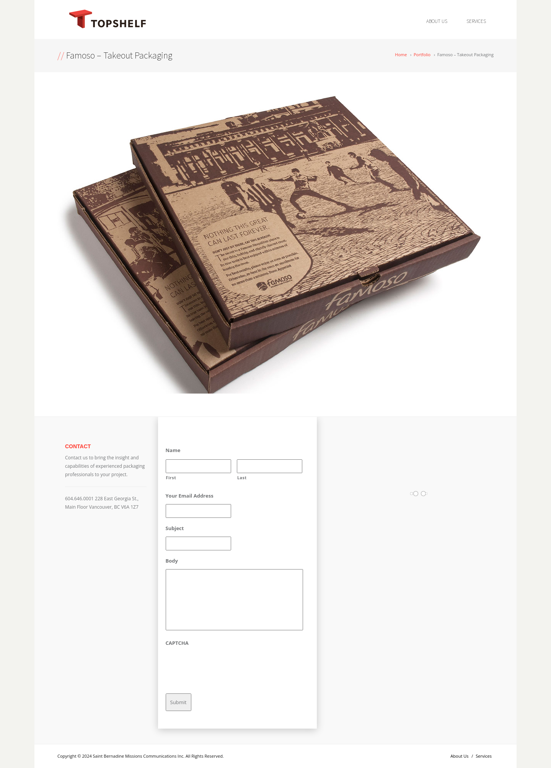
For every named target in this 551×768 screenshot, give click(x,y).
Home (401, 54)
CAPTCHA (177, 643)
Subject (175, 528)
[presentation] (224, 666)
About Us (436, 21)
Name (173, 450)
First (171, 477)
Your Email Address (190, 496)
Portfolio (422, 54)
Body (172, 561)
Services (476, 21)
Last (242, 477)
